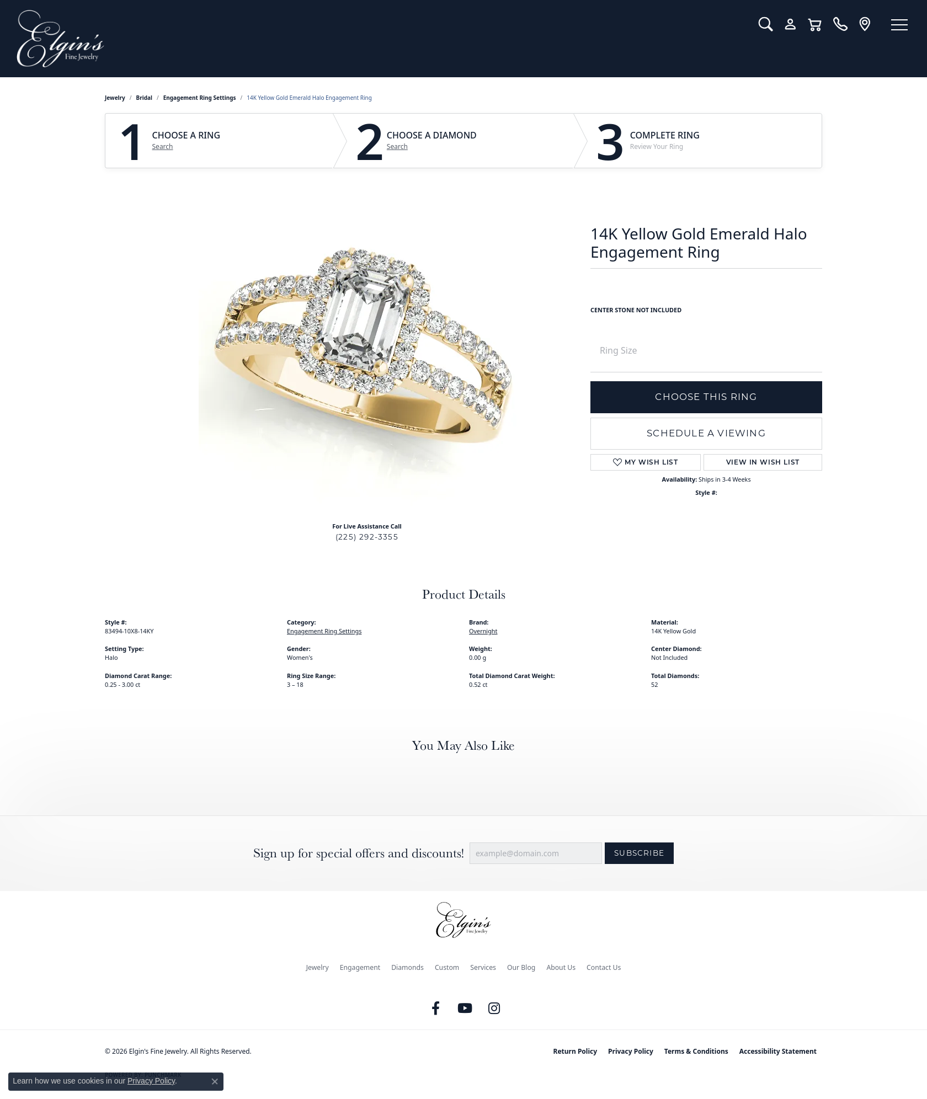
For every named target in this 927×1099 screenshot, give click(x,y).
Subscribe (639, 853)
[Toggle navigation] (899, 24)
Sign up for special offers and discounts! (358, 853)
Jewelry (317, 967)
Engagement (360, 967)
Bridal (144, 98)
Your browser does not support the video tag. (364, 344)
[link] (840, 24)
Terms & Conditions (696, 1051)
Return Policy (575, 1051)
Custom (447, 967)
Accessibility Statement (778, 1051)
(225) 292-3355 (366, 536)
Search (162, 147)
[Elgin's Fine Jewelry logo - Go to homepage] (379, 38)
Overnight (483, 631)
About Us (561, 967)
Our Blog (521, 967)
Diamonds (407, 967)
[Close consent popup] (214, 1081)
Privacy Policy (630, 1051)
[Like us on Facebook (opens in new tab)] (436, 1008)
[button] (765, 24)
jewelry (115, 98)
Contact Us (604, 967)
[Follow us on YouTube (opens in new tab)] (465, 1008)
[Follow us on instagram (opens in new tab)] (494, 1008)
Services (483, 967)
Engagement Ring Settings (199, 98)
